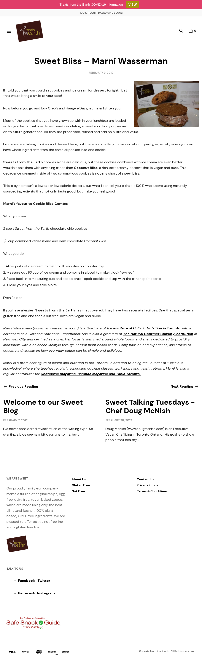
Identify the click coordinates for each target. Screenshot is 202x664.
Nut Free (78, 491)
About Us (79, 479)
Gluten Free (81, 485)
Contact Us (145, 479)
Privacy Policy (147, 485)
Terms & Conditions (152, 491)
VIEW (132, 4)
